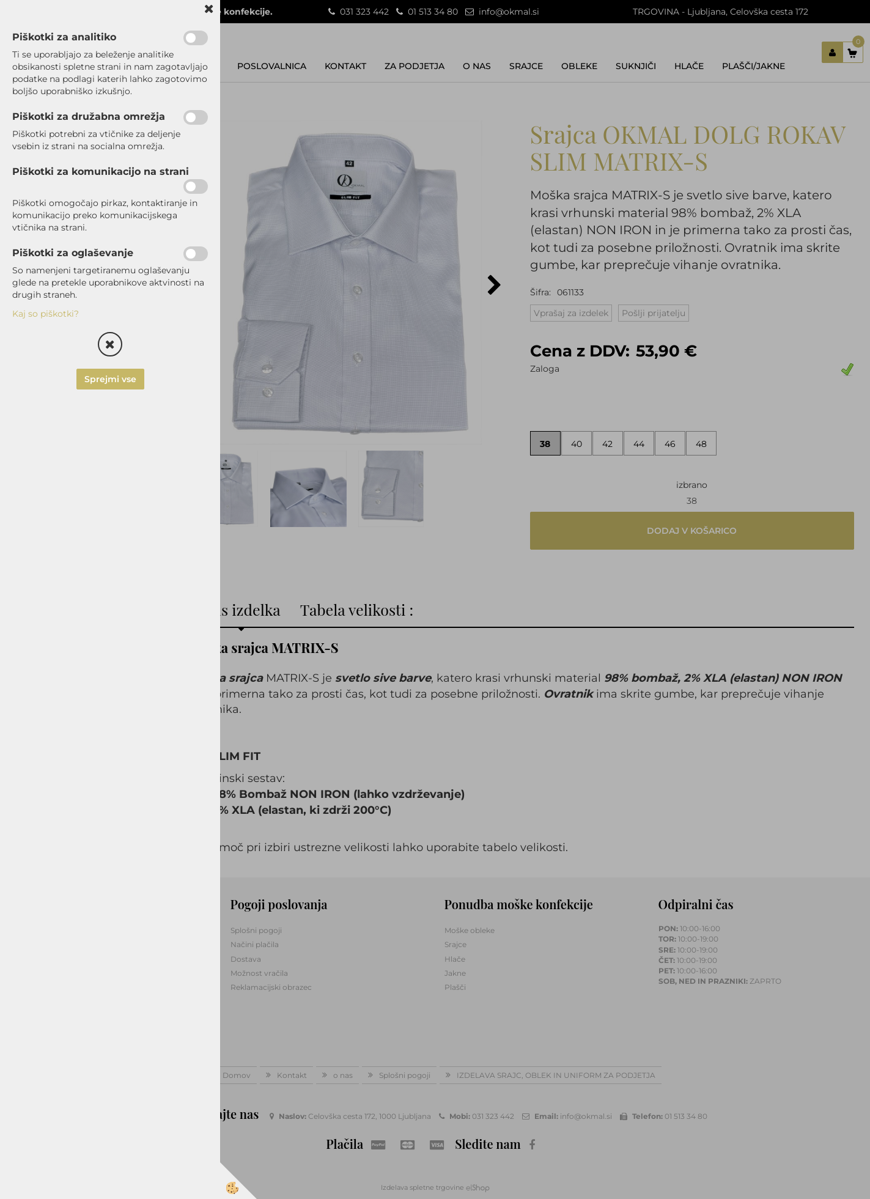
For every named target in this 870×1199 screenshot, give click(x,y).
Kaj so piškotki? (45, 313)
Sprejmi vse (110, 379)
